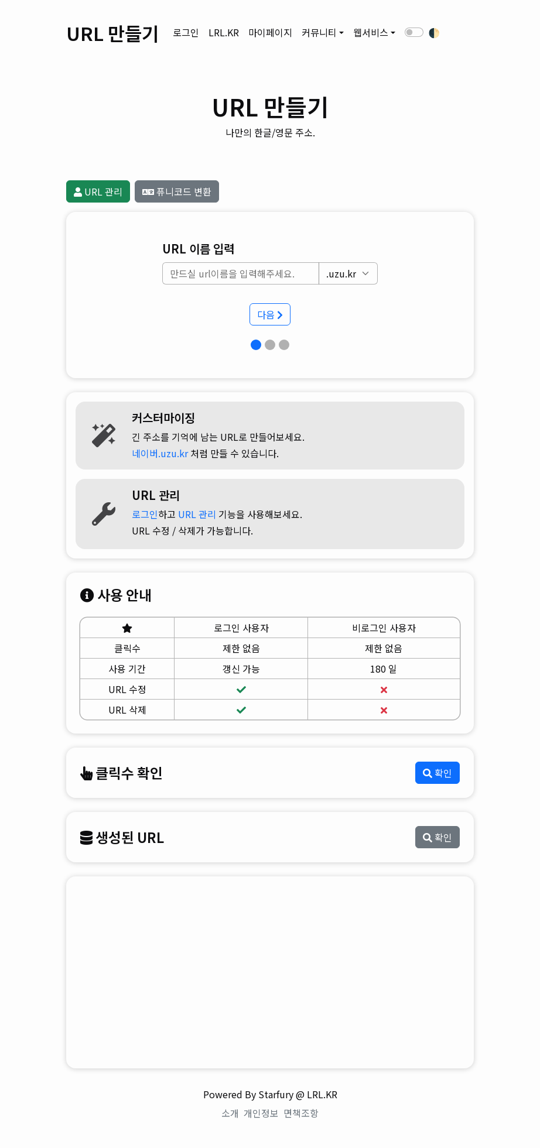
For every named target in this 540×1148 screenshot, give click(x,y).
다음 (270, 314)
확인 (437, 773)
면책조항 (301, 1113)
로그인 (186, 32)
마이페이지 (270, 32)
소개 (230, 1113)
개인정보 (261, 1113)
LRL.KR (224, 32)
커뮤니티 (319, 32)
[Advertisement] (270, 972)
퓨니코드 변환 (176, 191)
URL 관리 (98, 191)
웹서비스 (370, 32)
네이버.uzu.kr (160, 453)
